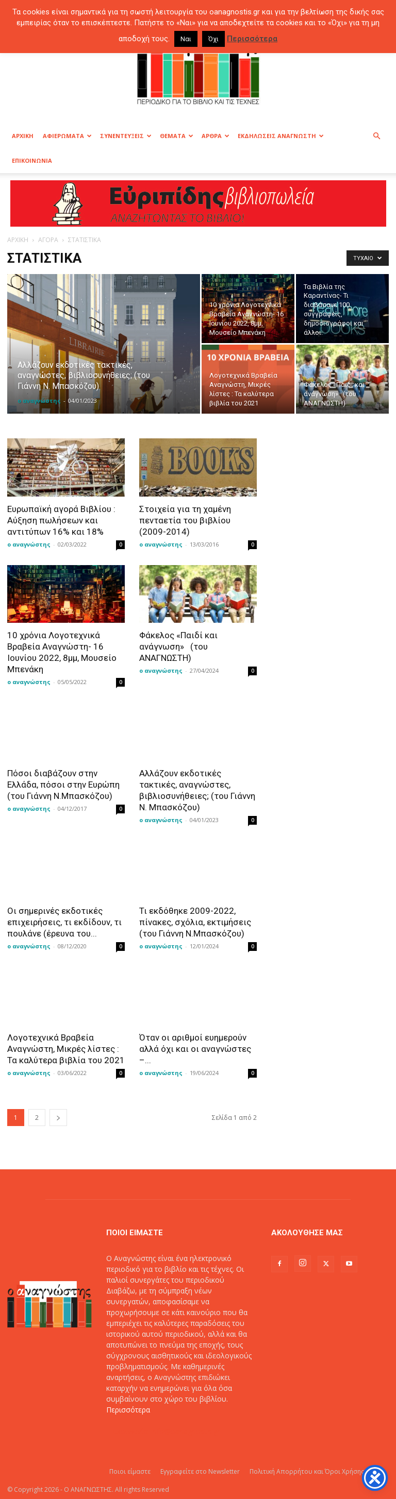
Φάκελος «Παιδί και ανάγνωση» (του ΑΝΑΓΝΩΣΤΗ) (178, 646)
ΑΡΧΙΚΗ (23, 136)
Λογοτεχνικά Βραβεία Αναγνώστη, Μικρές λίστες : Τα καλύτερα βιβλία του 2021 (66, 1048)
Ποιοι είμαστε (130, 1471)
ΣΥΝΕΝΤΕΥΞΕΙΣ (126, 136)
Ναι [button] (185, 39)
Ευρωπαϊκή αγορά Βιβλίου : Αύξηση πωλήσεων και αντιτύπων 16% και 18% (61, 520)
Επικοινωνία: (128, 1431)
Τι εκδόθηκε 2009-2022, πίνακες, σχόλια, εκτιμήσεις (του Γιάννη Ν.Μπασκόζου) (195, 922)
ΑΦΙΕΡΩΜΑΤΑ (67, 136)
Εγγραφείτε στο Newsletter (200, 1471)
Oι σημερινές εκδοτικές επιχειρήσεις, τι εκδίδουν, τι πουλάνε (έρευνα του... (64, 922)
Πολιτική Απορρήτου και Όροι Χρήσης (307, 1471)
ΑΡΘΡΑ (215, 136)
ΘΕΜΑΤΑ (176, 136)
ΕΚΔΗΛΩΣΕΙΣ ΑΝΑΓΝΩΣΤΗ (281, 136)
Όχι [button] (213, 39)
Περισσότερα (128, 1410)
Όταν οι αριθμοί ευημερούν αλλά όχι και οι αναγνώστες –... (195, 1048)
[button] (376, 136)
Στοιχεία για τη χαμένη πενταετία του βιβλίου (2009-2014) (185, 520)
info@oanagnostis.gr (185, 1431)
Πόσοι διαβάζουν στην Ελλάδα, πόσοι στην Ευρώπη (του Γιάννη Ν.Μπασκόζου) (63, 784)
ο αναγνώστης (39, 400)
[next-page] (58, 1117)
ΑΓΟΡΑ (48, 239)
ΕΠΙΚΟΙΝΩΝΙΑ (32, 160)
